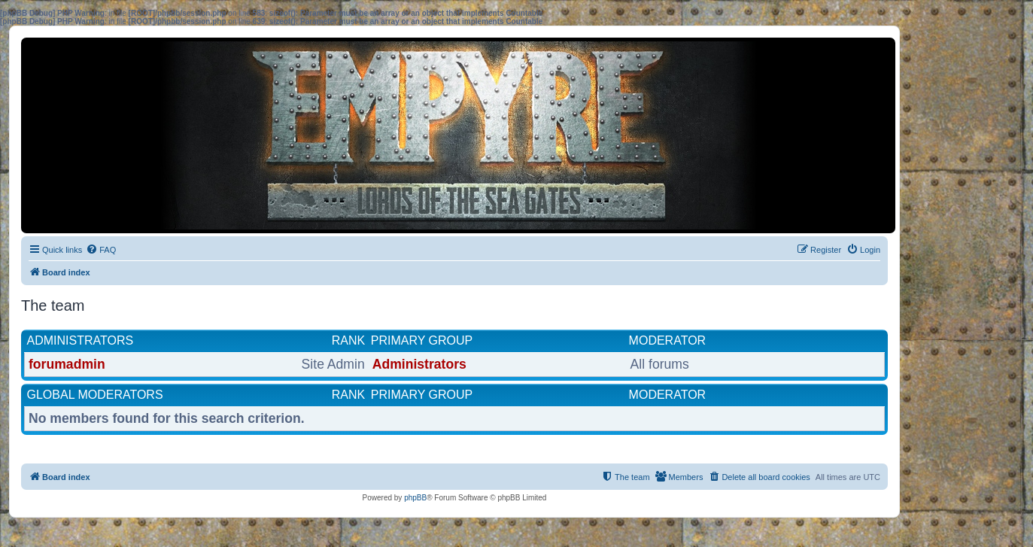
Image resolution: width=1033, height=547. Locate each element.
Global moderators (95, 394)
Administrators (80, 340)
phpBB (415, 498)
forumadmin (67, 364)
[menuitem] (101, 250)
